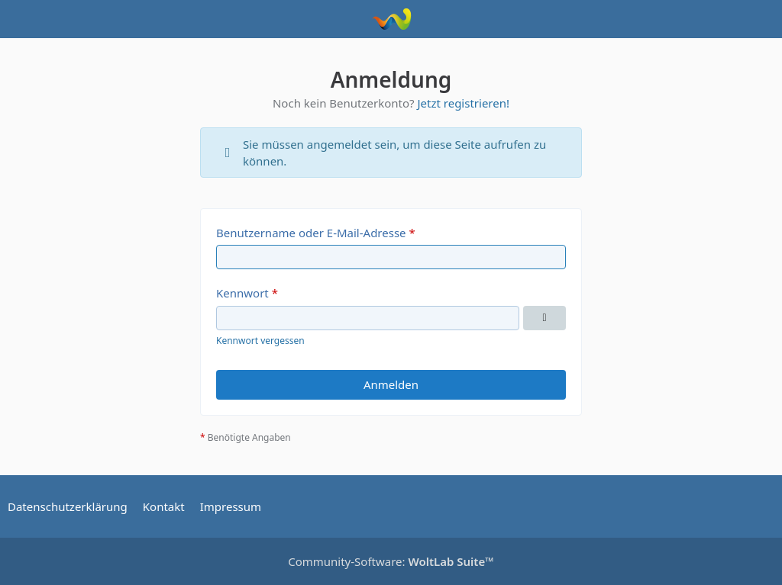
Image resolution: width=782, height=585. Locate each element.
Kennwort (242, 293)
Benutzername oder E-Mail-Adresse (311, 232)
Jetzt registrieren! (463, 103)
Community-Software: (391, 561)
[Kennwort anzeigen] (544, 318)
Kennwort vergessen (260, 340)
